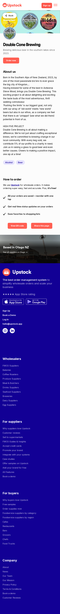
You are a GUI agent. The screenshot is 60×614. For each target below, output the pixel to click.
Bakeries (7, 370)
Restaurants (8, 526)
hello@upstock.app (12, 324)
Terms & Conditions (12, 589)
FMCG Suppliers (11, 365)
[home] (21, 5)
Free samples (9, 504)
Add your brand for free (14, 467)
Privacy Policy (9, 584)
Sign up (46, 5)
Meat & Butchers (11, 383)
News (5, 571)
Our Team (7, 576)
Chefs (5, 539)
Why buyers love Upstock (15, 500)
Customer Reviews (12, 597)
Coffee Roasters (10, 374)
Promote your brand (13, 450)
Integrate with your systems (16, 454)
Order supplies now (12, 508)
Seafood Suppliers (12, 392)
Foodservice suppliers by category (19, 513)
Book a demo (9, 476)
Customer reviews (11, 433)
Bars (5, 530)
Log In (6, 319)
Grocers (7, 535)
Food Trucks (9, 543)
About (6, 567)
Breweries (7, 396)
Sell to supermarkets (13, 437)
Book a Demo (9, 315)
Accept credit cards (12, 446)
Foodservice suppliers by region (18, 517)
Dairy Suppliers (10, 400)
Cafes (5, 522)
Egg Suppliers (9, 405)
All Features (8, 472)
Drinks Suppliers (11, 387)
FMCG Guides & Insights (14, 441)
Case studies (9, 459)
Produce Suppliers (12, 378)
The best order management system (25, 279)
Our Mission (8, 580)
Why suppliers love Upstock (16, 428)
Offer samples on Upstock (15, 463)
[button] (55, 5)
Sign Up (6, 311)
